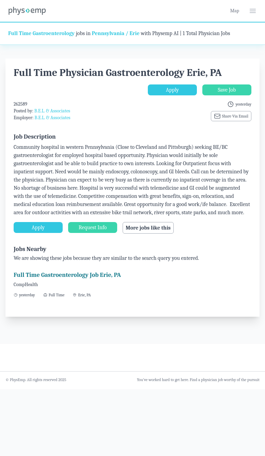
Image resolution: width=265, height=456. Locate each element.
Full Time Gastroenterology (41, 33)
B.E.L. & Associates (52, 111)
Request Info (93, 227)
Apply (172, 90)
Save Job (227, 90)
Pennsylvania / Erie (115, 33)
